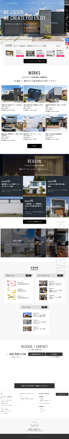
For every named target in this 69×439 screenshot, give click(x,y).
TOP (2, 393)
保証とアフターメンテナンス (6, 411)
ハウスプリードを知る (27, 3)
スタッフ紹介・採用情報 (44, 403)
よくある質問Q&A (4, 413)
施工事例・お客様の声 (44, 393)
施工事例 (43, 3)
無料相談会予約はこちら (37, 354)
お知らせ (41, 408)
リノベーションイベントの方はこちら (35, 61)
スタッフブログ (43, 410)
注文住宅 (33, 3)
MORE (58, 46)
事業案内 (41, 398)
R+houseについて (62, 394)
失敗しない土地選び (5, 409)
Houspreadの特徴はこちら (34, 221)
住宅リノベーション (24, 397)
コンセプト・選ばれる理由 (6, 400)
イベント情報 (48, 3)
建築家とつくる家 (4, 401)
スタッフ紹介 (54, 3)
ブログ (59, 3)
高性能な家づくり (4, 403)
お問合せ (55, 354)
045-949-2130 (18, 354)
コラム (62, 3)
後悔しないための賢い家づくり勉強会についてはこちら (34, 385)
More (28, 275)
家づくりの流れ (4, 408)
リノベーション (38, 3)
